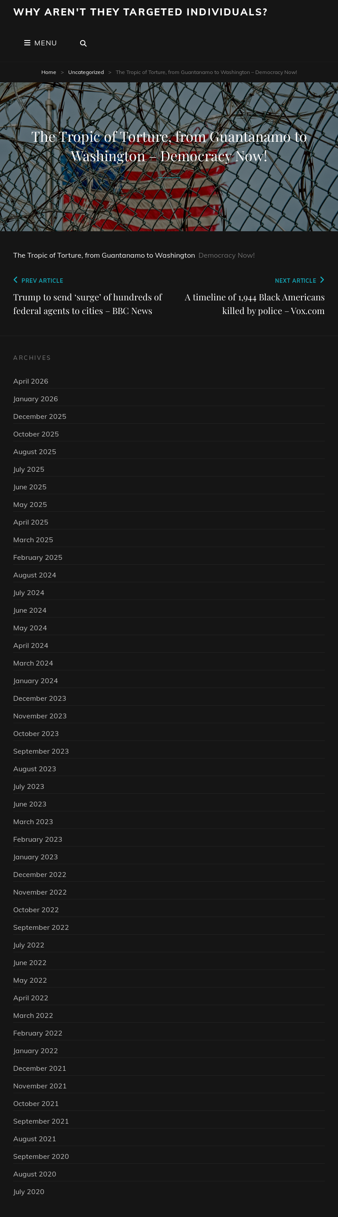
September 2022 (41, 927)
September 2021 (41, 1121)
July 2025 (28, 469)
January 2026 (35, 398)
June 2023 (30, 803)
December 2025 (39, 416)
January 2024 (35, 680)
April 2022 (30, 997)
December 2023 (39, 698)
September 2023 (41, 751)
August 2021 (34, 1138)
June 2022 (30, 962)
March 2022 (33, 1015)
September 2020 (41, 1156)
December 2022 (39, 874)
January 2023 (35, 856)
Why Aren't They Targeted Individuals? (140, 12)
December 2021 (39, 1068)
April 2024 (30, 645)
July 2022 (28, 944)
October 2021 (36, 1103)
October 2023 (36, 733)
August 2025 (34, 451)
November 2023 (40, 715)
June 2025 (30, 486)
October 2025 (36, 433)
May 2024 (30, 627)
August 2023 (34, 768)
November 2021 (40, 1085)
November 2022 (40, 892)
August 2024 (34, 574)
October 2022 (36, 909)
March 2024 (33, 662)
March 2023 (33, 821)
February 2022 (37, 1032)
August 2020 (34, 1173)
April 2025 (30, 522)
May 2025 (30, 504)
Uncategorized (86, 72)
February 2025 (37, 557)
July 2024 (28, 592)
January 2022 (35, 1050)
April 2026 (30, 381)
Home (48, 72)
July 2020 (28, 1191)
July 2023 (28, 786)
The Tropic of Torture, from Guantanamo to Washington (104, 255)
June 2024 (30, 610)
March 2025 (33, 539)
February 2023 (37, 839)
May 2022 (30, 980)
